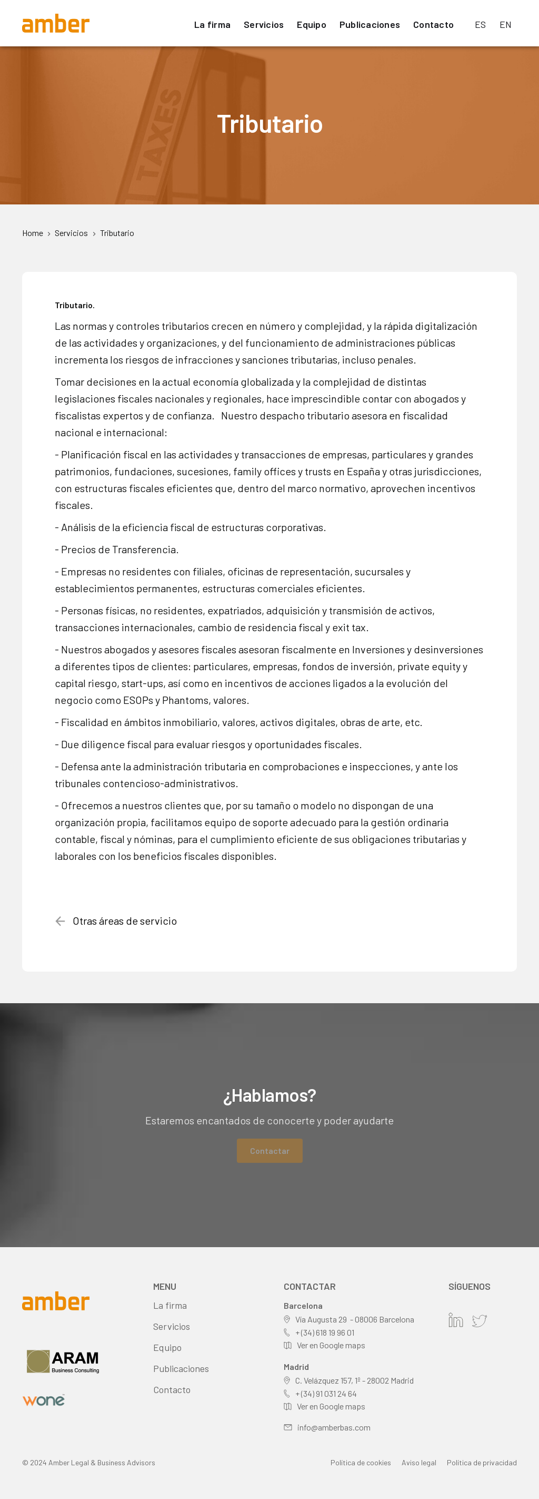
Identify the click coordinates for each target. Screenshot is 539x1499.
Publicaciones (370, 24)
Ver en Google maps (331, 1345)
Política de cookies (361, 1462)
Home (32, 233)
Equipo (311, 24)
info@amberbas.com (334, 1427)
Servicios (264, 24)
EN (506, 24)
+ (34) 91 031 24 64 (326, 1393)
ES (480, 24)
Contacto (433, 24)
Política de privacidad (482, 1462)
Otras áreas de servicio (125, 920)
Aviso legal (419, 1462)
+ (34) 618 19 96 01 (324, 1332)
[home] (55, 23)
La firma (212, 24)
